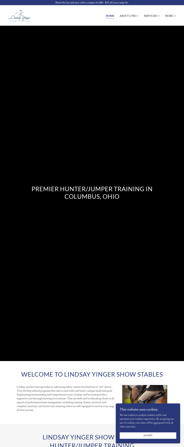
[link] (19, 14)
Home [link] (110, 16)
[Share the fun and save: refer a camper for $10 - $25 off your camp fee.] (92, 2)
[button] (129, 16)
